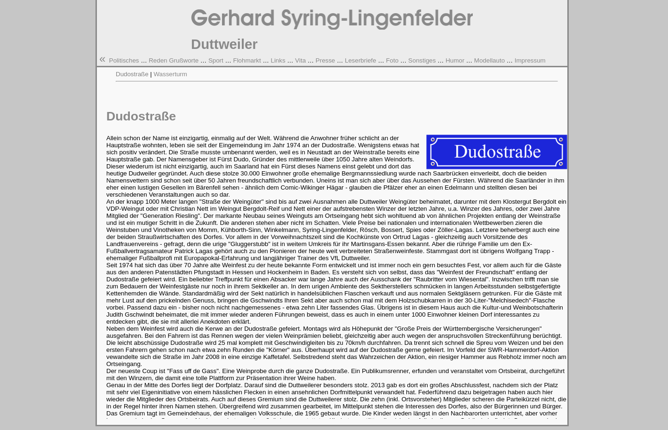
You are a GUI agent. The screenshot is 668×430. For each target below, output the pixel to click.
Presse (325, 60)
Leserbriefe (360, 60)
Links (277, 60)
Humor (454, 60)
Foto (392, 60)
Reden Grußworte (174, 60)
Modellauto (489, 60)
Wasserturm (170, 74)
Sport (215, 60)
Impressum (530, 60)
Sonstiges (422, 60)
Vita (300, 60)
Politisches (124, 60)
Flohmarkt (247, 60)
